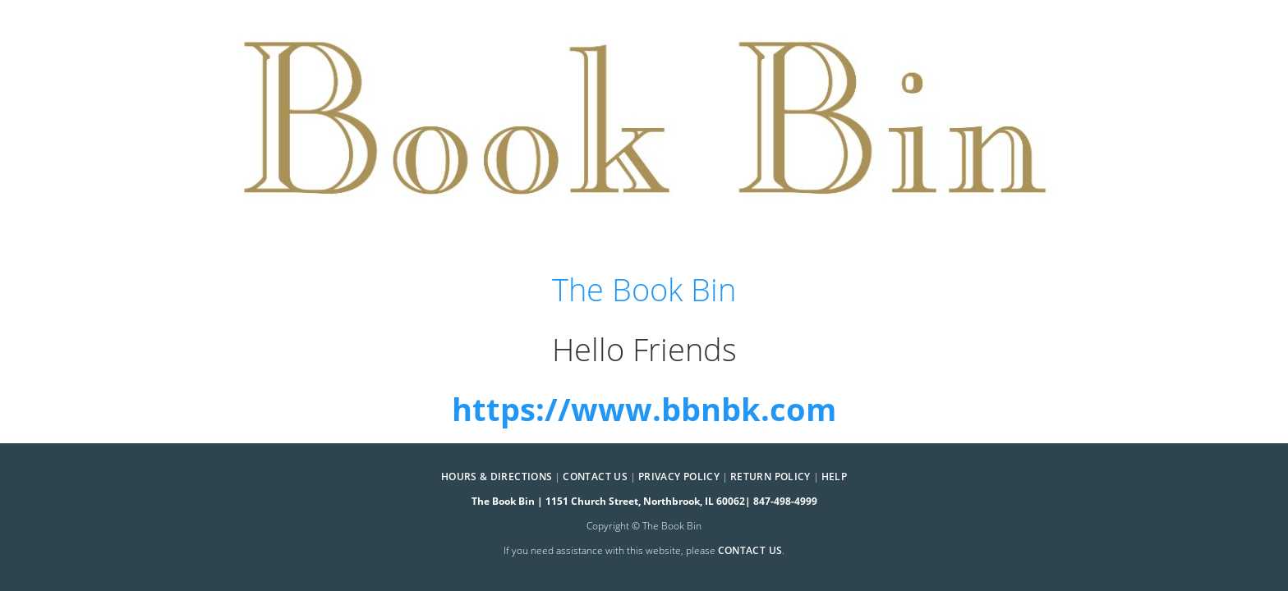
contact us (750, 550)
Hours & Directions (496, 476)
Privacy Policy (679, 476)
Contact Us (595, 476)
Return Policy (770, 476)
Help (834, 476)
